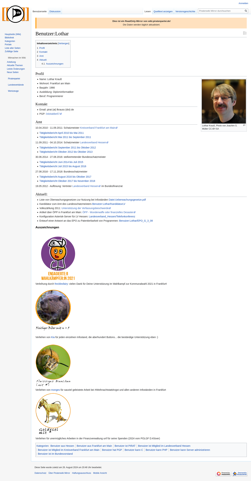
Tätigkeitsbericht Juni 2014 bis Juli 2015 (61, 162)
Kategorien (43, 445)
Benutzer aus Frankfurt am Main (94, 445)
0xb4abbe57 (53, 113)
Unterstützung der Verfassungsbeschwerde (85, 208)
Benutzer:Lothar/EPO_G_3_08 (136, 220)
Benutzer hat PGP (112, 449)
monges (55, 389)
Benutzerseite (40, 11)
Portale (8, 44)
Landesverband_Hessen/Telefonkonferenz (112, 216)
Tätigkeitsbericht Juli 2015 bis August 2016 (62, 166)
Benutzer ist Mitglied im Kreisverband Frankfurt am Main (68, 449)
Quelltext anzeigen (163, 11)
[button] (17, 58)
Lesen (147, 11)
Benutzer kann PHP (156, 449)
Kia (53, 337)
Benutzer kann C (134, 449)
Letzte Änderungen (16, 69)
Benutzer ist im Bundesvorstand (55, 453)
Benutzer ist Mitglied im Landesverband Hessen (164, 445)
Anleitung (11, 62)
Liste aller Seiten (12, 48)
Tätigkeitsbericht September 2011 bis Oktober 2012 (67, 147)
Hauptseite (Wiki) (13, 34)
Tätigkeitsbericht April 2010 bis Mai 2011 (61, 132)
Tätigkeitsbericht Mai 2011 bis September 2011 (65, 137)
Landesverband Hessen (93, 142)
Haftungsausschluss (81, 473)
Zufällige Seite (11, 51)
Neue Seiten (13, 72)
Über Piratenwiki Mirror (59, 473)
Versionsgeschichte (185, 11)
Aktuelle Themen (15, 65)
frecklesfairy (61, 283)
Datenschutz (40, 473)
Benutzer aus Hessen (62, 445)
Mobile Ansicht (100, 473)
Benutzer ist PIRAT (125, 445)
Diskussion (55, 11)
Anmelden (243, 3)
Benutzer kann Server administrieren (190, 449)
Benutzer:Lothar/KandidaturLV (108, 204)
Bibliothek (9, 37)
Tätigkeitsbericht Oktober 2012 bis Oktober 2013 (65, 151)
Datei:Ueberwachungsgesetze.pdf (127, 199)
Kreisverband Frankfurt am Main (97, 127)
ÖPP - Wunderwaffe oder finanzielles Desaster (107, 212)
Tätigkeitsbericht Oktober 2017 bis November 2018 (67, 181)
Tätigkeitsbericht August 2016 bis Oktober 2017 (65, 176)
